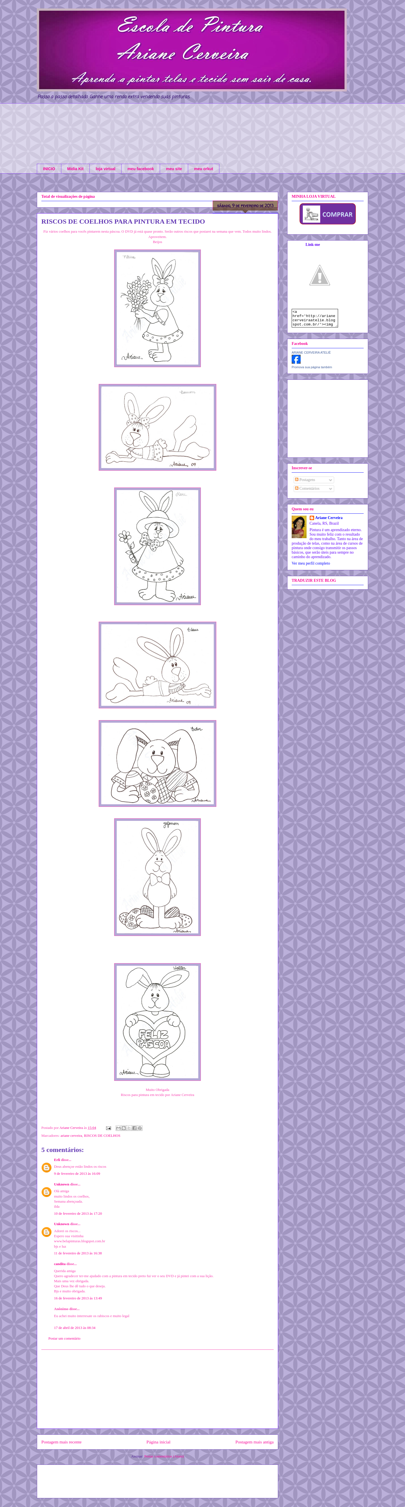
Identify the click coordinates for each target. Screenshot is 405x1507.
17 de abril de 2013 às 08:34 (74, 1328)
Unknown (61, 1184)
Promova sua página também (312, 370)
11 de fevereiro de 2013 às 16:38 (78, 1253)
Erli (57, 1160)
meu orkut (203, 169)
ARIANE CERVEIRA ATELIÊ (311, 356)
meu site (174, 169)
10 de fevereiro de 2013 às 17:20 (78, 1213)
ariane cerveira (71, 1135)
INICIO (49, 169)
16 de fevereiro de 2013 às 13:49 (78, 1298)
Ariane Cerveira (329, 521)
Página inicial (158, 1441)
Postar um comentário (64, 1338)
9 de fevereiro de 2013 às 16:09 (77, 1173)
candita (60, 1264)
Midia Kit (75, 169)
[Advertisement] (157, 1389)
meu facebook (140, 169)
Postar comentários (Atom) (164, 1456)
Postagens (305, 483)
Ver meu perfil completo (311, 567)
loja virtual (105, 169)
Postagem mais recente (61, 1441)
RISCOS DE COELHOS (102, 1135)
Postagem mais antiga (254, 1441)
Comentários (307, 492)
